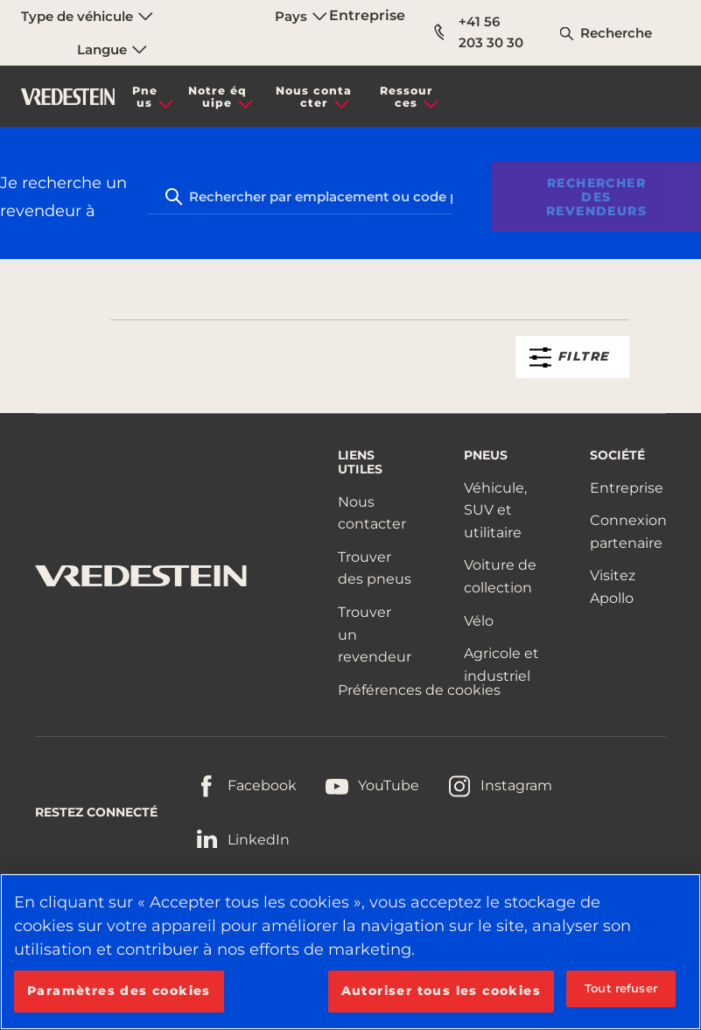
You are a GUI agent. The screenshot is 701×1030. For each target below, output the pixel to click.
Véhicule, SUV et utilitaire (495, 510)
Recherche (616, 33)
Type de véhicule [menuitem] (87, 16)
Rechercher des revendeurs (596, 197)
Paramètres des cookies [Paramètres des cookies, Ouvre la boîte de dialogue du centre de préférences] (119, 990)
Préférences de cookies (419, 690)
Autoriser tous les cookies (441, 990)
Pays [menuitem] (301, 16)
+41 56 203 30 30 (479, 32)
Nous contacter (314, 96)
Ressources (406, 96)
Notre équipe (217, 96)
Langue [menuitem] (112, 49)
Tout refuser (621, 988)
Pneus (145, 96)
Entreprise (367, 15)
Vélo (479, 621)
